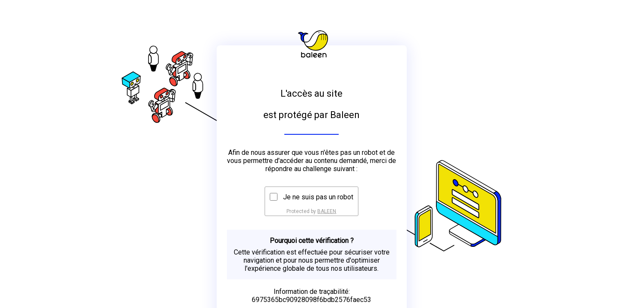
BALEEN (326, 211)
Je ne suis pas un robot (318, 197)
